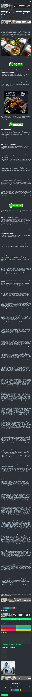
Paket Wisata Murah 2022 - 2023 (14, 657)
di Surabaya (23, 221)
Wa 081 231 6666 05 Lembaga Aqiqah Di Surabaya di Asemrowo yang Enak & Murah (18, 651)
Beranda (2, 9)
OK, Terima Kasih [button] (4, 694)
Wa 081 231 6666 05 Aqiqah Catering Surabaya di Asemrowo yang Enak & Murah (13, 646)
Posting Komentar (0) (16, 619)
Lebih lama (29, 621)
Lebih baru (2, 621)
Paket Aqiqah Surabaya (27, 58)
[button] (1, 1)
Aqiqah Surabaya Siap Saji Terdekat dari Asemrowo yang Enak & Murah (14, 9)
